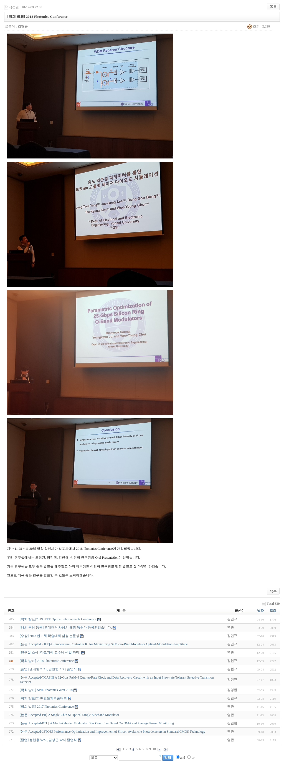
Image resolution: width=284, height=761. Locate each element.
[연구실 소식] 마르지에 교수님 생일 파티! (50, 652)
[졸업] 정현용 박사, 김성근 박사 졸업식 (48, 740)
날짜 (260, 611)
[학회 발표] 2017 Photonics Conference (47, 707)
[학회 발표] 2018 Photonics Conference (47, 661)
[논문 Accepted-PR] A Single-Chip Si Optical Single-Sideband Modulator (69, 715)
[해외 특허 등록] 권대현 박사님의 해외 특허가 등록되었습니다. (66, 627)
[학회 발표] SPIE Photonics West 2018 (46, 690)
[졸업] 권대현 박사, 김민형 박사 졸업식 (48, 669)
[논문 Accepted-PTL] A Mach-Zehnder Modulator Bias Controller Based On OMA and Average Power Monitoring (97, 723)
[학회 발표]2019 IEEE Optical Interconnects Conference (58, 619)
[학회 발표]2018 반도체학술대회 (43, 698)
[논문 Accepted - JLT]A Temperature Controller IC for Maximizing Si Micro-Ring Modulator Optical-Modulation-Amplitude (104, 644)
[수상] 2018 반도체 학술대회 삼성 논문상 (49, 636)
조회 (273, 611)
